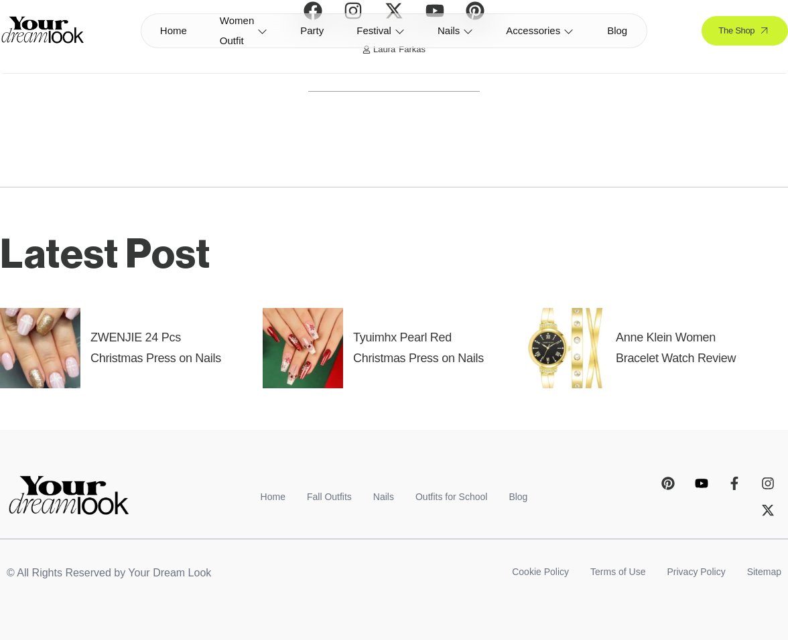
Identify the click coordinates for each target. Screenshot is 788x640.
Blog (617, 30)
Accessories (540, 30)
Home (173, 30)
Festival (380, 30)
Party (312, 30)
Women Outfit (243, 31)
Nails (455, 30)
